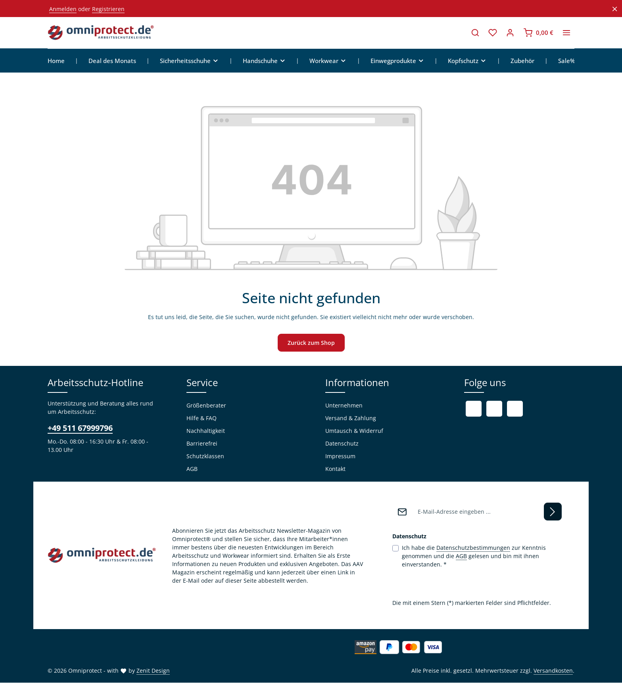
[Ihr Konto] (510, 33)
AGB (192, 469)
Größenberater (206, 405)
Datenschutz (342, 444)
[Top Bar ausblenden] (614, 9)
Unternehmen (344, 405)
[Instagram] (515, 409)
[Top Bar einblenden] (566, 33)
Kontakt (335, 469)
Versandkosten (553, 671)
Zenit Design (153, 671)
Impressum (340, 456)
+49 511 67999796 (80, 428)
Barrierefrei (201, 444)
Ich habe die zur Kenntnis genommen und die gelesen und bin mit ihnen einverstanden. (474, 556)
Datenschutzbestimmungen (473, 548)
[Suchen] (475, 33)
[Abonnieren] (553, 512)
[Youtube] (494, 409)
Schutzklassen (205, 456)
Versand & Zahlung (350, 418)
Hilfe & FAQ (201, 418)
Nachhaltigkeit (205, 431)
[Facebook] (474, 409)
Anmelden (63, 9)
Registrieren (108, 9)
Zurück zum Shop (311, 343)
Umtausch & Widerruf (354, 431)
